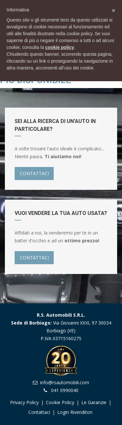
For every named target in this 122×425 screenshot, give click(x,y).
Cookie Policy (60, 402)
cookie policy (59, 47)
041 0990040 (64, 390)
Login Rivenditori (74, 412)
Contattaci (39, 412)
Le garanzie (94, 402)
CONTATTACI (34, 173)
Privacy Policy (24, 402)
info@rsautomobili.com (64, 382)
